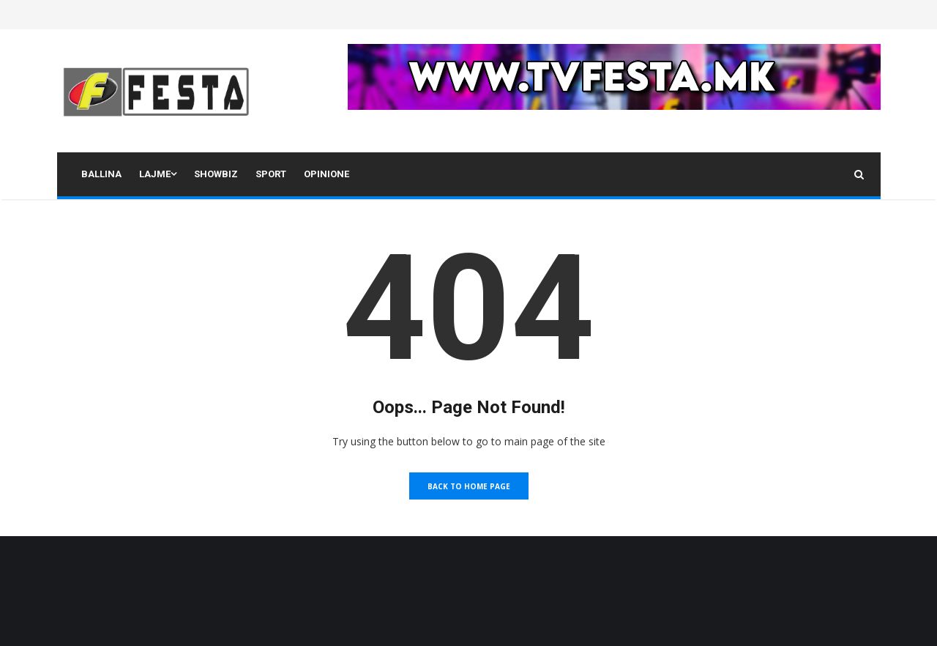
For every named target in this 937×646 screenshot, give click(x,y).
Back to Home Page (469, 486)
